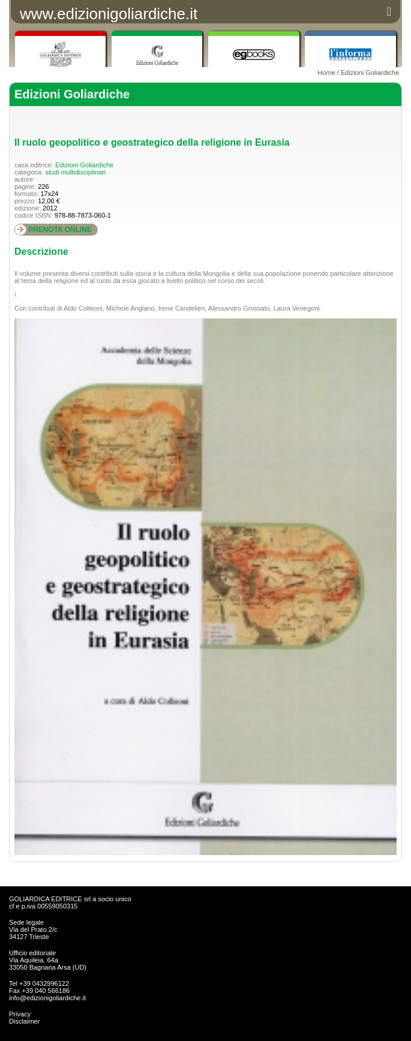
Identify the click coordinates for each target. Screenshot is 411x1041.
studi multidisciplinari (75, 172)
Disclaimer (24, 1021)
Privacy (20, 1014)
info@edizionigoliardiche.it (47, 997)
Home (326, 72)
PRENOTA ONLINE (60, 229)
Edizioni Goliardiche (370, 72)
